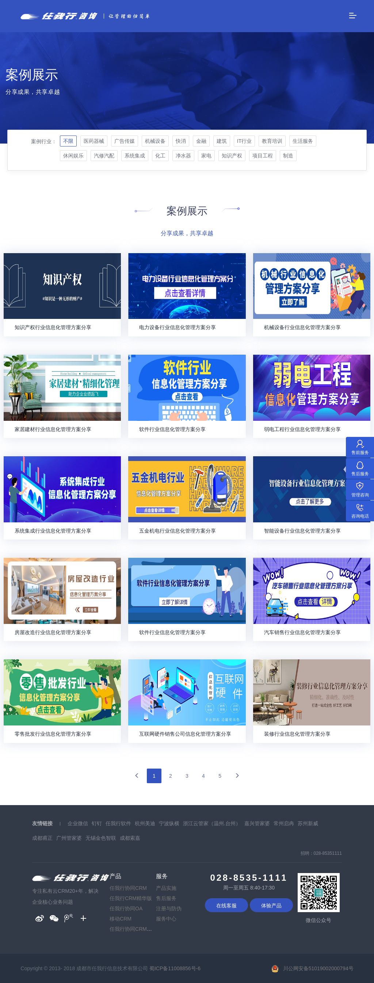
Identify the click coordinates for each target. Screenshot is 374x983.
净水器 (183, 156)
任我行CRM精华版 (131, 898)
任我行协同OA (126, 908)
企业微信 (78, 823)
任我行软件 (118, 823)
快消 (181, 141)
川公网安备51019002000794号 (318, 968)
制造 (288, 156)
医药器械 (94, 141)
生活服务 (303, 141)
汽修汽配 (104, 156)
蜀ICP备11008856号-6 (175, 968)
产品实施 (166, 888)
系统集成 (135, 156)
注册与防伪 (169, 908)
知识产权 (232, 156)
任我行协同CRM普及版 (136, 929)
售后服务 (166, 898)
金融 (201, 141)
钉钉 (97, 823)
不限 (68, 141)
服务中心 (166, 919)
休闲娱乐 (73, 156)
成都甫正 (42, 838)
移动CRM (120, 919)
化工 (160, 156)
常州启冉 (284, 823)
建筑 (222, 141)
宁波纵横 (169, 823)
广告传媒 (124, 141)
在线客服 (226, 905)
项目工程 (262, 156)
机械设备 (155, 141)
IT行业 (244, 141)
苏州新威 (308, 823)
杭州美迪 (145, 823)
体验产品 (271, 905)
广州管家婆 (69, 838)
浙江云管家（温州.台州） (212, 823)
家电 (206, 156)
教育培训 (272, 141)
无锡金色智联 (100, 838)
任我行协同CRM (128, 888)
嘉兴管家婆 (257, 823)
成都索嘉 (130, 838)
